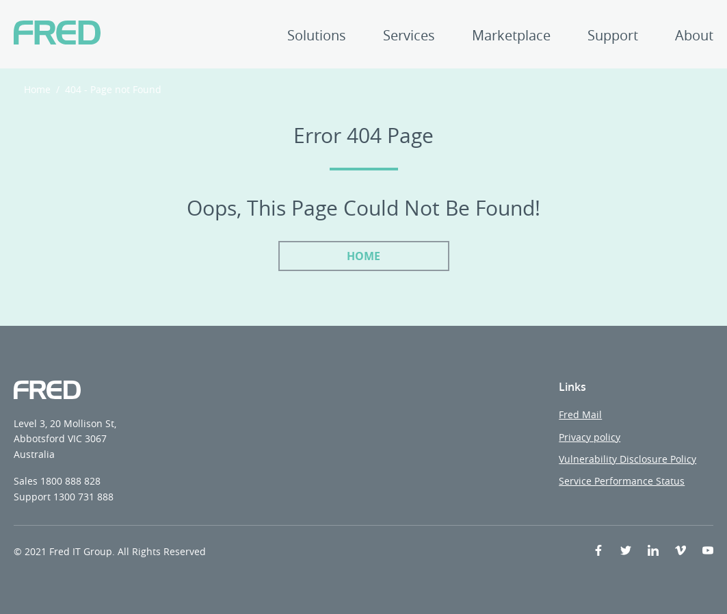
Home (37, 89)
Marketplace (511, 36)
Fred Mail (580, 414)
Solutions (316, 36)
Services (409, 36)
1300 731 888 (83, 496)
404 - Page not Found (113, 89)
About (694, 36)
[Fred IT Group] (57, 34)
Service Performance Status (622, 480)
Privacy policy (589, 437)
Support (612, 36)
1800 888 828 (70, 480)
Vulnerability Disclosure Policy (627, 458)
